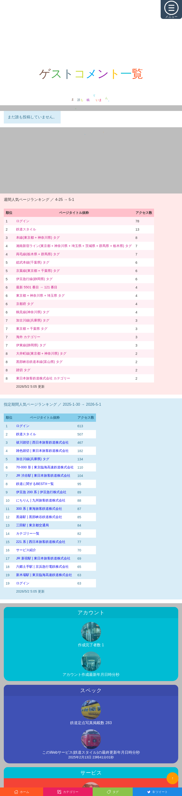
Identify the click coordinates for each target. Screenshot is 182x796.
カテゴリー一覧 (27, 533)
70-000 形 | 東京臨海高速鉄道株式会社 (45, 467)
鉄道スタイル (26, 229)
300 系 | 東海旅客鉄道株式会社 (39, 508)
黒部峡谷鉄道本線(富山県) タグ (39, 362)
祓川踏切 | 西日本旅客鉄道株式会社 (42, 442)
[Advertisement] (91, 33)
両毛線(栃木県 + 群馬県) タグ (38, 254)
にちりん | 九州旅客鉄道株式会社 (40, 500)
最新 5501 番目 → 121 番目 (36, 287)
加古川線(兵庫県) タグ (32, 320)
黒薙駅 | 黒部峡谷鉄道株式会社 (39, 517)
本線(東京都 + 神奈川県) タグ (38, 237)
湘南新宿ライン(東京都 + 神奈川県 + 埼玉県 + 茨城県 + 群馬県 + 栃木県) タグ (74, 246)
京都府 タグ (25, 304)
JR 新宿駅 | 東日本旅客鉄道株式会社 (43, 558)
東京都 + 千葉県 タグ (31, 328)
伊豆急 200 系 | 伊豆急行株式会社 (41, 492)
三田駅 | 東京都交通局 (32, 525)
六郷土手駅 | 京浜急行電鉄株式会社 (42, 566)
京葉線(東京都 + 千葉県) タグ (38, 271)
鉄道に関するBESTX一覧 (35, 484)
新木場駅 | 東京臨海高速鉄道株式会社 (44, 575)
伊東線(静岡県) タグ (31, 345)
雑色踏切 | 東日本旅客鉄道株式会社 (42, 451)
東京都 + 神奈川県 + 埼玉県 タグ (40, 295)
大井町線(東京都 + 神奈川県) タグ (41, 353)
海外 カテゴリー (28, 337)
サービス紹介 (26, 550)
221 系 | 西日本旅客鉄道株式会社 (40, 542)
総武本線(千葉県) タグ (32, 262)
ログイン (22, 221)
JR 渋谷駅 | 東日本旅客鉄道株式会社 (43, 475)
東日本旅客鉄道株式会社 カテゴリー (43, 378)
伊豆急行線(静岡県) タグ (34, 279)
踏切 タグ (23, 370)
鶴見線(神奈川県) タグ (32, 312)
